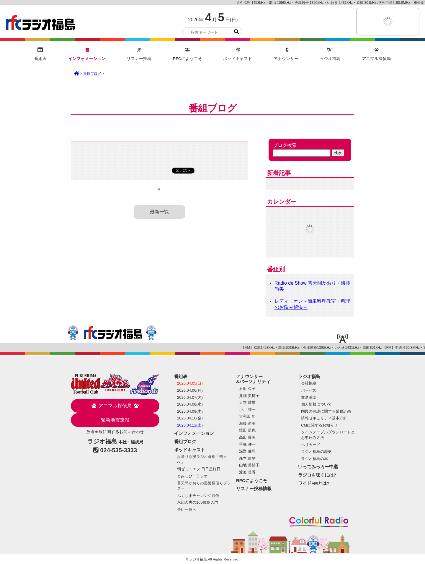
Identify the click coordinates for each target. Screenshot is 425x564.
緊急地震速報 (115, 419)
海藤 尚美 (247, 423)
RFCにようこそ (187, 54)
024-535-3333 (118, 450)
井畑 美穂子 (249, 395)
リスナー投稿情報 (254, 488)
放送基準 (308, 397)
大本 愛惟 (247, 402)
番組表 (40, 54)
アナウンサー (286, 54)
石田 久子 (247, 388)
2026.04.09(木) (190, 411)
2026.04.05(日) (190, 383)
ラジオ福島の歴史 (316, 451)
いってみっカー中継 (318, 466)
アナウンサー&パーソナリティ (253, 379)
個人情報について (316, 404)
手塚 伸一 (247, 444)
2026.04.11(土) (190, 425)
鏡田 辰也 (247, 430)
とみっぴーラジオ (192, 476)
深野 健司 (247, 451)
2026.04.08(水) (190, 404)
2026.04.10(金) (190, 418)
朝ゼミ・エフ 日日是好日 (198, 469)
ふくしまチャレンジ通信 (198, 495)
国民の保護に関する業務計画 (326, 411)
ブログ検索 (285, 145)
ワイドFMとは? (313, 483)
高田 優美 (247, 437)
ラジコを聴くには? (317, 474)
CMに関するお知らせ (319, 425)
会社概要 (308, 383)
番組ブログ (92, 74)
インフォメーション (86, 54)
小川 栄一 (247, 409)
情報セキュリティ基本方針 (324, 418)
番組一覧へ (186, 509)
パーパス (308, 390)
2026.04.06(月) (190, 390)
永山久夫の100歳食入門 (197, 502)
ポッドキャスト (237, 54)
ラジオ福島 (40, 22)
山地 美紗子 (249, 465)
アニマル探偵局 (376, 54)
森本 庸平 (247, 458)
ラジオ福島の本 (314, 458)
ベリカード (310, 445)
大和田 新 (247, 416)
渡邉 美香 (247, 472)
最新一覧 (159, 211)
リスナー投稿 (139, 54)
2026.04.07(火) (190, 397)
